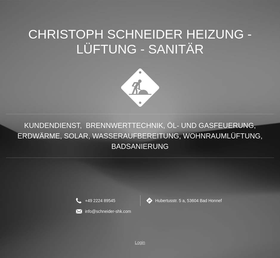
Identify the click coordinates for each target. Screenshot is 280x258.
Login (140, 242)
